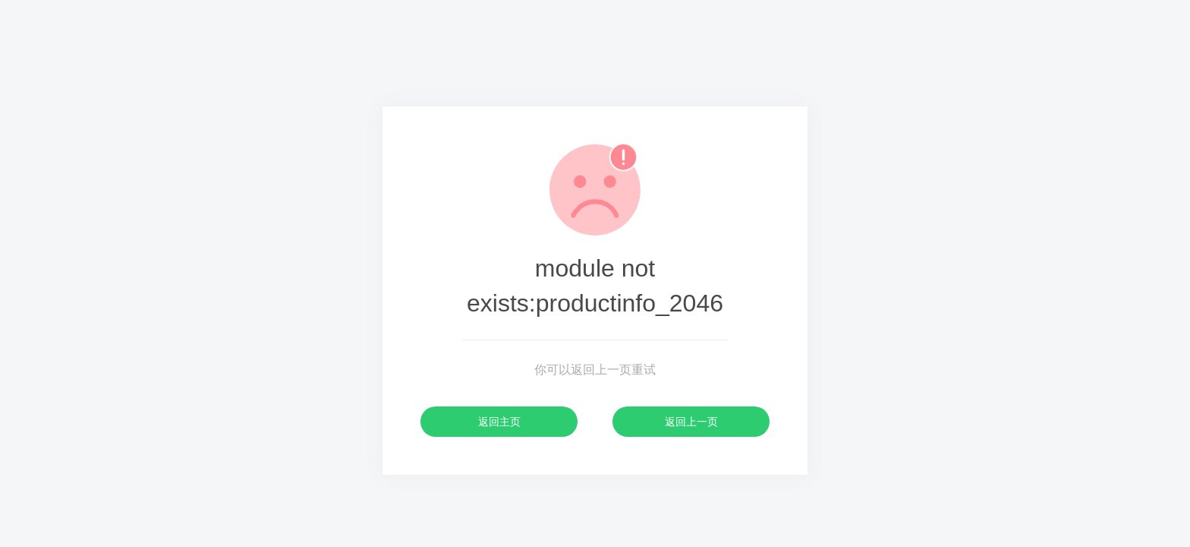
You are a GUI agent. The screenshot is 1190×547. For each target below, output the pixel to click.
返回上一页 (691, 422)
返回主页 (499, 422)
